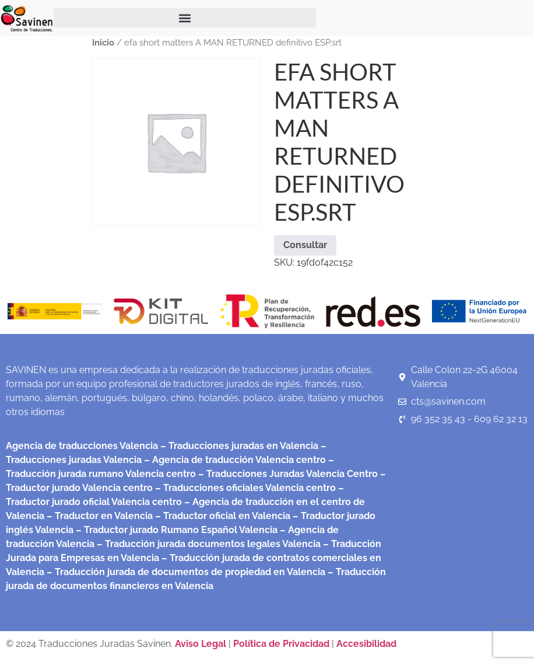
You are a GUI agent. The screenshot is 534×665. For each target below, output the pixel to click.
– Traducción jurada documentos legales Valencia (207, 543)
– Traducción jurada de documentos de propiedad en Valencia (184, 571)
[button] (185, 17)
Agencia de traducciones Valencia (82, 445)
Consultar (305, 244)
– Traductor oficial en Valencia (223, 515)
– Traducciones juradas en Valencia (238, 445)
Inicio (103, 42)
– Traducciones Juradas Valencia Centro (287, 473)
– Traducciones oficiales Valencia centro (244, 487)
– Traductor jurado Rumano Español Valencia (175, 529)
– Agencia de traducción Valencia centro (234, 459)
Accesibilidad (366, 643)
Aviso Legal (202, 643)
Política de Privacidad (281, 643)
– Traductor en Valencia (98, 515)
